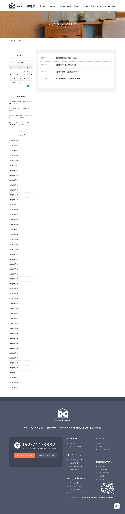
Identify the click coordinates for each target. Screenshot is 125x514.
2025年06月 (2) (13, 145)
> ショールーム (101, 453)
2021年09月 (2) (13, 313)
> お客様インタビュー (103, 446)
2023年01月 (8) (13, 244)
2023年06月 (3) (13, 219)
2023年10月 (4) (13, 200)
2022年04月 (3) (13, 284)
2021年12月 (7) (13, 303)
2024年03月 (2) (13, 175)
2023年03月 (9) (13, 234)
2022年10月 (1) (13, 254)
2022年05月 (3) (13, 279)
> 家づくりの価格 (73, 483)
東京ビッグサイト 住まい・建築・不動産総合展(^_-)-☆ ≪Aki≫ (20, 123)
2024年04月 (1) (13, 170)
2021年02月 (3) (13, 348)
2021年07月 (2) (13, 323)
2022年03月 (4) (13, 289)
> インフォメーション (103, 449)
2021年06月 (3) (13, 328)
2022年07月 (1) (13, 269)
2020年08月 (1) (13, 373)
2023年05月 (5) (13, 224)
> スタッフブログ (102, 473)
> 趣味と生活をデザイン (75, 466)
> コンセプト (72, 443)
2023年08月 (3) (13, 210)
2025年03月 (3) (13, 155)
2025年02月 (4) (13, 160)
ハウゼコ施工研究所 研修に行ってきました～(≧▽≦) (20, 102)
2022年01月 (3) (13, 298)
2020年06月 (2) (13, 382)
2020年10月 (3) (13, 368)
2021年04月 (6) (13, 338)
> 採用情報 (100, 479)
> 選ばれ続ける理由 (74, 446)
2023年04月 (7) (13, 229)
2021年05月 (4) (13, 333)
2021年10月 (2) (13, 308)
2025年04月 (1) (13, 150)
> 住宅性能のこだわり (74, 486)
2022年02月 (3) (13, 294)
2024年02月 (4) (13, 180)
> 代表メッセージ (102, 466)
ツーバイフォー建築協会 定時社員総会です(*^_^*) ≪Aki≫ (20, 116)
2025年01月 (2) (13, 165)
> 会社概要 (100, 476)
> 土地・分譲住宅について (76, 489)
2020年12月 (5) (13, 358)
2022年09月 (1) (13, 259)
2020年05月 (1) (13, 387)
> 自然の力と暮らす (74, 463)
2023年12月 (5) (13, 190)
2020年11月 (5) (13, 363)
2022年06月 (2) (13, 274)
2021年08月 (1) (13, 318)
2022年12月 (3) (13, 249)
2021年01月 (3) (13, 353)
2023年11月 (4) (13, 195)
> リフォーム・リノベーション (77, 492)
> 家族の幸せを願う (74, 469)
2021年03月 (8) (13, 343)
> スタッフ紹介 (101, 469)
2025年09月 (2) (13, 140)
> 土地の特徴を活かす (74, 460)
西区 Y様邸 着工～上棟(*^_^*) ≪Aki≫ (19, 109)
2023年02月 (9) (13, 239)
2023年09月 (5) (13, 205)
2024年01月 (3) (13, 185)
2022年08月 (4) (13, 264)
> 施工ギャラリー (102, 443)
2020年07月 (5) (13, 378)
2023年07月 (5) (13, 214)
